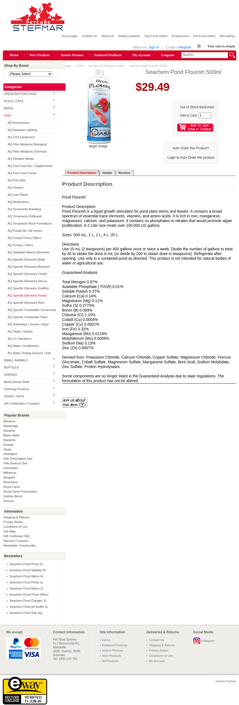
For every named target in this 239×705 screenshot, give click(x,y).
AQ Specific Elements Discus (27, 281)
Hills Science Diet (15, 463)
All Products (110, 661)
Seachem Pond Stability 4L (27, 570)
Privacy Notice (13, 522)
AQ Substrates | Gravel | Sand (28, 324)
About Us (107, 36)
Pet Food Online (204, 36)
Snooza (8, 501)
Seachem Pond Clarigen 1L (28, 600)
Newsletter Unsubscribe (19, 545)
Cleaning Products (16, 389)
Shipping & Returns (16, 517)
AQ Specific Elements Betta (26, 259)
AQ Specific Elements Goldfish (28, 288)
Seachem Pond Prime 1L (26, 582)
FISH (7, 115)
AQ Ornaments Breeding (24, 209)
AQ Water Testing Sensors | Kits (29, 353)
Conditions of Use (15, 526)
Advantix (9, 430)
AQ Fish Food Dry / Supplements (29, 166)
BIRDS (8, 108)
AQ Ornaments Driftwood (24, 216)
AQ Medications (18, 202)
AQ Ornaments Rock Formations (29, 223)
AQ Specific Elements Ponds (27, 295)
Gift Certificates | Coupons (21, 403)
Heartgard (10, 454)
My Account (142, 55)
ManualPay (227, 36)
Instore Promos (72, 55)
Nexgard (9, 477)
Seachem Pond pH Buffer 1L (28, 606)
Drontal (8, 444)
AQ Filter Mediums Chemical (26, 151)
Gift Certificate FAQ (16, 536)
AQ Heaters (15, 187)
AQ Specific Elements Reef (25, 302)
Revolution (10, 482)
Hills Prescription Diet (17, 458)
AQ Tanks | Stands (20, 331)
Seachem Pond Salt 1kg (25, 612)
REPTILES (11, 367)
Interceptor (10, 468)
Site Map (9, 531)
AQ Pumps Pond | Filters (24, 238)
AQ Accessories (18, 122)
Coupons (167, 55)
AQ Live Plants (17, 194)
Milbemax (9, 472)
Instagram (208, 640)
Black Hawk (11, 435)
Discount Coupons (15, 540)
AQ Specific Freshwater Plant (27, 317)
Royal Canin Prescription (20, 491)
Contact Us (89, 36)
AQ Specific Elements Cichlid (27, 274)
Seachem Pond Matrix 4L (26, 576)
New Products (39, 55)
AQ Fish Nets (16, 180)
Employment (180, 36)
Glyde (7, 449)
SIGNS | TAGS (14, 396)
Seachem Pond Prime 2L (26, 564)
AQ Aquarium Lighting (22, 130)
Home (14, 55)
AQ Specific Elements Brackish (28, 266)
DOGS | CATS (13, 101)
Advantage (10, 426)
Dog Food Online (155, 36)
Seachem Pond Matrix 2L (26, 588)
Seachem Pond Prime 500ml (28, 594)
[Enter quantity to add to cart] (205, 115)
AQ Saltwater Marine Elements (28, 252)
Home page (69, 36)
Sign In (154, 47)
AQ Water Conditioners (23, 346)
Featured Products (108, 55)
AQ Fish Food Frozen (22, 173)
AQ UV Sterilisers (19, 338)
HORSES (10, 374)
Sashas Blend (12, 496)
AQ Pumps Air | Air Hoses (24, 230)
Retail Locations (129, 36)
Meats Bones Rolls (16, 382)
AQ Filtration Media (20, 158)
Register (185, 47)
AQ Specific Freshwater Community (31, 310)
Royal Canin (11, 486)
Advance (9, 421)
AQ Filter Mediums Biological (27, 144)
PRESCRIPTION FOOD (20, 94)
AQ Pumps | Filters (20, 245)
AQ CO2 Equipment (20, 137)
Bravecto (9, 440)
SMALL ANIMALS (16, 360)
